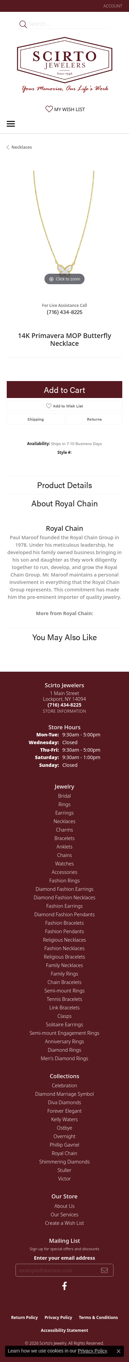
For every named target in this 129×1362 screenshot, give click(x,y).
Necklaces (21, 147)
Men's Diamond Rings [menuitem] (64, 1058)
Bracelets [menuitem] (65, 838)
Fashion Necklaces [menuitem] (64, 948)
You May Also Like (64, 637)
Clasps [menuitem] (64, 1016)
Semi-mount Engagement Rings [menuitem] (64, 1033)
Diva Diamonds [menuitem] (64, 1102)
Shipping (35, 419)
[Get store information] (64, 711)
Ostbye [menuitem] (64, 1128)
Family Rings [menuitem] (64, 973)
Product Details (64, 484)
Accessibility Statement (64, 1330)
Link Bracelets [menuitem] (64, 1007)
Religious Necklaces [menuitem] (64, 940)
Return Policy (24, 1317)
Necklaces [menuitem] (64, 821)
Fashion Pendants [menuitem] (64, 931)
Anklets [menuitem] (64, 846)
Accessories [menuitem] (64, 872)
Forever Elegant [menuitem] (64, 1111)
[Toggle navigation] (11, 123)
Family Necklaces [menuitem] (64, 965)
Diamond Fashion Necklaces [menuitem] (64, 897)
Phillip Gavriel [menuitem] (64, 1144)
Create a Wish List (64, 1223)
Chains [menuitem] (64, 855)
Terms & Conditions (98, 1317)
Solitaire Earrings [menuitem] (64, 1024)
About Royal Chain (64, 503)
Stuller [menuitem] (65, 1170)
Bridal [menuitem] (64, 796)
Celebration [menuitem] (64, 1085)
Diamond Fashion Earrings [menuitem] (64, 889)
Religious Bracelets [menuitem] (64, 957)
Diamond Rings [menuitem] (64, 1050)
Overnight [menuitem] (64, 1136)
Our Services (64, 1214)
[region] (64, 229)
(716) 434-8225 (65, 312)
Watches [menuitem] (64, 863)
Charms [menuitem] (64, 829)
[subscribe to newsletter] (104, 1270)
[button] (112, 6)
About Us (64, 1206)
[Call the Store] (64, 704)
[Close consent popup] (119, 1351)
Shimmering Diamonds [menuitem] (64, 1161)
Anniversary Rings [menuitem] (64, 1041)
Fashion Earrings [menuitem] (64, 906)
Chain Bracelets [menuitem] (64, 982)
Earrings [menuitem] (64, 813)
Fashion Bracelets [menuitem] (64, 923)
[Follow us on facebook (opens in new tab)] (64, 1286)
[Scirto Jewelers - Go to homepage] (64, 66)
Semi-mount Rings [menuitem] (64, 990)
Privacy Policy (58, 1317)
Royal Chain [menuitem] (64, 1153)
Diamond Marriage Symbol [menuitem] (64, 1094)
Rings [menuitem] (65, 804)
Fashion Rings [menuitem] (64, 880)
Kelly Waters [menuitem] (64, 1119)
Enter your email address (64, 1257)
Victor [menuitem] (64, 1178)
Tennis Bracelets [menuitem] (64, 999)
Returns (94, 419)
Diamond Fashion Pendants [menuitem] (64, 914)
